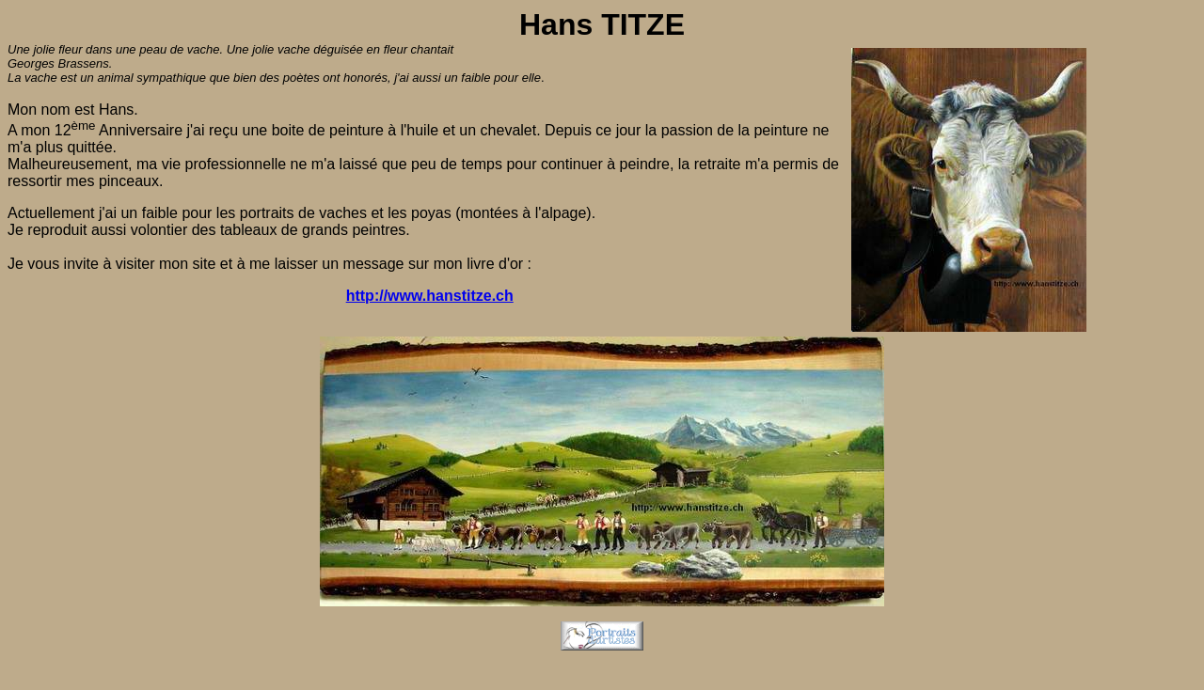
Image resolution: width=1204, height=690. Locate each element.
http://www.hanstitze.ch (430, 296)
